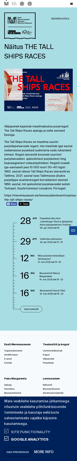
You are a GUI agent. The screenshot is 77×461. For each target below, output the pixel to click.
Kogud (46, 355)
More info (44, 452)
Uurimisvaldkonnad (52, 351)
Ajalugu (8, 385)
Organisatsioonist (13, 351)
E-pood (8, 359)
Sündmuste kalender (53, 393)
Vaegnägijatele (60, 19)
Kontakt (8, 363)
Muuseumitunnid (12, 393)
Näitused (47, 385)
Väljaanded (48, 359)
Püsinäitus (9, 389)
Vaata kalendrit (31, 309)
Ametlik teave (11, 355)
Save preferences (18, 452)
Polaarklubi (48, 363)
